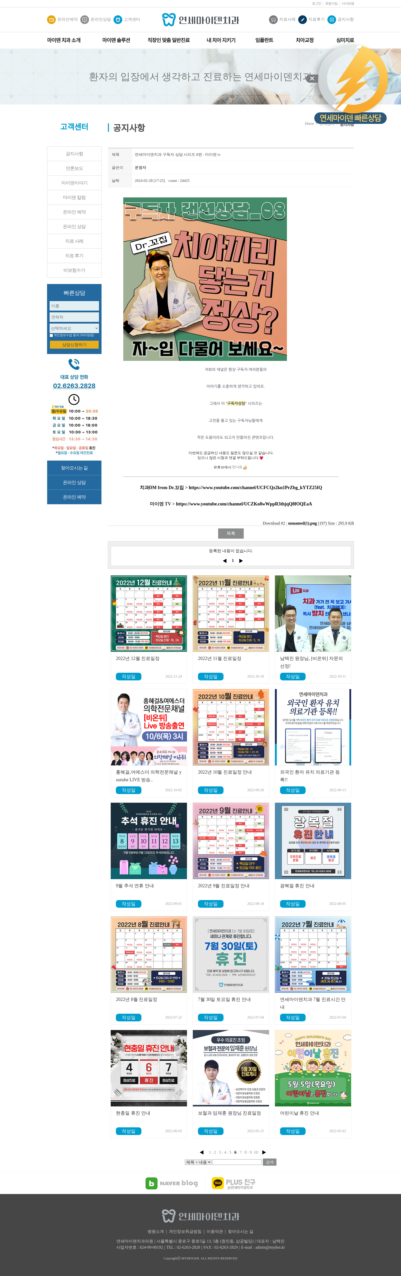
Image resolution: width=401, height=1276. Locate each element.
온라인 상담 (74, 226)
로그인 (316, 3)
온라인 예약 (74, 212)
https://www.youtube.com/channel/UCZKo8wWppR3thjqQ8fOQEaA (244, 503)
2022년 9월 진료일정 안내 (224, 885)
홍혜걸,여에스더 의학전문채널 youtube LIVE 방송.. (149, 776)
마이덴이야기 (74, 182)
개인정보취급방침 (185, 1231)
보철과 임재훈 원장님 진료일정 (229, 1113)
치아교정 (305, 40)
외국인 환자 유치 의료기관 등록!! (310, 776)
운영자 (140, 168)
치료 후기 (74, 255)
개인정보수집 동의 (66, 335)
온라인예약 (62, 19)
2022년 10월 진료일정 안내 (225, 772)
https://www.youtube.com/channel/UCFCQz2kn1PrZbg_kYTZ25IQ (255, 487)
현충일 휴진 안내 (133, 1113)
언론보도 (74, 168)
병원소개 (156, 1231)
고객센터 (127, 19)
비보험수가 (74, 270)
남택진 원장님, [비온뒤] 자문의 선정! (311, 662)
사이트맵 (348, 3)
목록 (231, 533)
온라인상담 (95, 19)
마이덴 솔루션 (116, 40)
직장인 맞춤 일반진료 (169, 40)
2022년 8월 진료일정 (136, 999)
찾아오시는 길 (74, 467)
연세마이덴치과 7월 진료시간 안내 (313, 1003)
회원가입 (331, 3)
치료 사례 (74, 241)
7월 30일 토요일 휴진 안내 (224, 999)
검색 (270, 1162)
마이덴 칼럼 (74, 197)
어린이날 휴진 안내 (299, 1113)
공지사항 (340, 19)
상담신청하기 (74, 344)
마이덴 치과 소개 (63, 40)
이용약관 (215, 1231)
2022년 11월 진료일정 (219, 658)
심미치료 (345, 40)
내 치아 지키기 (221, 40)
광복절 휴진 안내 (297, 885)
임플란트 (264, 40)
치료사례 (282, 19)
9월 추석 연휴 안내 (135, 885)
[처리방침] (87, 335)
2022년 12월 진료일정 (138, 658)
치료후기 (311, 19)
